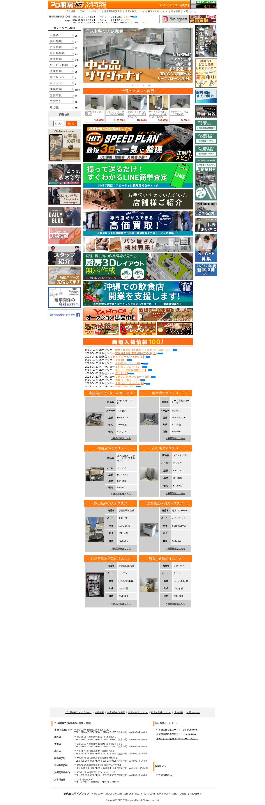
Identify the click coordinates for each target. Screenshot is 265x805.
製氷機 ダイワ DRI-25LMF (94, 113)
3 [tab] (138, 85)
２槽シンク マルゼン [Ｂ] (132, 383)
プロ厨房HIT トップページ (78, 712)
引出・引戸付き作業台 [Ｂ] (133, 370)
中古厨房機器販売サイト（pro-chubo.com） (178, 729)
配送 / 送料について (158, 11)
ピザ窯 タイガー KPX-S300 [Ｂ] (128, 356)
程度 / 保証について (135, 11)
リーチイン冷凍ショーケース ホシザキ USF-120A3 (158, 114)
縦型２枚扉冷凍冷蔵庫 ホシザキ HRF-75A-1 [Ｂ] (146, 350)
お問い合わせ (190, 11)
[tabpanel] (138, 55)
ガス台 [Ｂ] (124, 373)
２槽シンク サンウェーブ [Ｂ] (135, 376)
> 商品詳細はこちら (121, 438)
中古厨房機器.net (164, 775)
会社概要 (70, 11)
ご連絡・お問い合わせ (190, 793)
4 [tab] (143, 85)
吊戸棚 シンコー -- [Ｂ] (131, 363)
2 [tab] (132, 85)
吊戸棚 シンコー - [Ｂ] (131, 366)
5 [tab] (149, 85)
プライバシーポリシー (90, 11)
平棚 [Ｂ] (123, 359)
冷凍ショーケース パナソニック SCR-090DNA (137, 114)
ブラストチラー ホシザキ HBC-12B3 (115, 113)
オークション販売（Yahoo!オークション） (177, 738)
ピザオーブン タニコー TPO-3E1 (179, 113)
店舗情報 (175, 11)
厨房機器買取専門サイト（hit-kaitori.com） (177, 734)
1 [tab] (127, 85)
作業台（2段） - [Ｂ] (130, 379)
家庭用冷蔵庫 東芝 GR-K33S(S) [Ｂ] (139, 353)
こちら (127, 17)
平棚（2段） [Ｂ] (128, 386)
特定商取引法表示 (113, 11)
